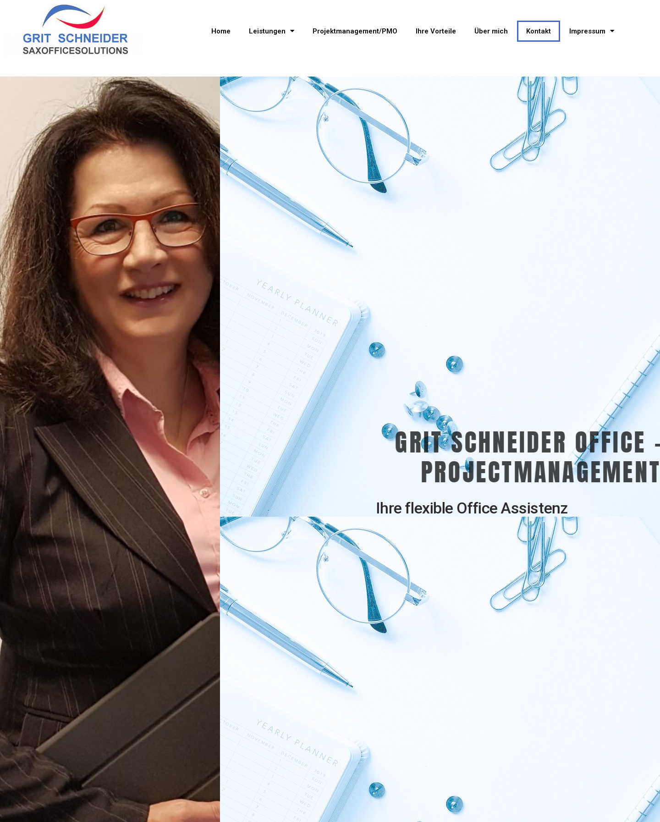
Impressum (591, 31)
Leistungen (271, 31)
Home (221, 31)
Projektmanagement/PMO (355, 31)
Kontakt (538, 31)
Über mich (491, 31)
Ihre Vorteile (436, 31)
